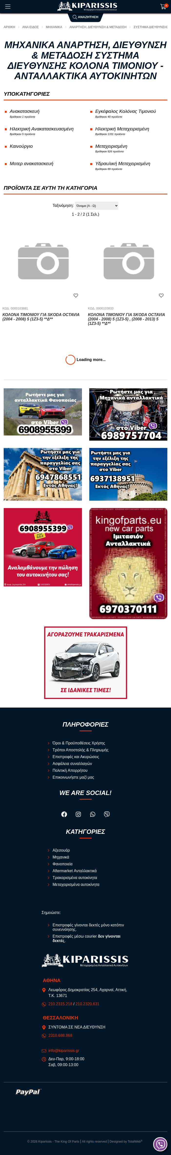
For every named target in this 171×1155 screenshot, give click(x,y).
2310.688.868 (60, 1035)
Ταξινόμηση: (63, 205)
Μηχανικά (54, 27)
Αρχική (9, 27)
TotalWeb (135, 1141)
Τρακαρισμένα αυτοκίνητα (75, 878)
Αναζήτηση (85, 17)
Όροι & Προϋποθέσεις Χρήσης (79, 743)
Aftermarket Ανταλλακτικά (75, 871)
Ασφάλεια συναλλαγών (72, 764)
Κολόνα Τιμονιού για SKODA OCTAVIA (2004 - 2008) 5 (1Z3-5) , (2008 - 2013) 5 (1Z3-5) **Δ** (126, 319)
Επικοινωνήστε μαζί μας (73, 777)
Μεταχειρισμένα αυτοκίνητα (76, 884)
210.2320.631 (88, 1004)
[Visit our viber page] (106, 815)
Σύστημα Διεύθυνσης (151, 27)
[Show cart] (163, 6)
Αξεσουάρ (61, 850)
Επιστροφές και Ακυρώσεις (76, 757)
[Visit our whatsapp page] (93, 815)
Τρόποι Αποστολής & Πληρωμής (81, 750)
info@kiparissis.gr (64, 1051)
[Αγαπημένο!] (76, 295)
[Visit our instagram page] (79, 815)
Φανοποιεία (63, 864)
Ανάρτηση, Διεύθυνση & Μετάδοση (98, 27)
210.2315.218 (60, 1004)
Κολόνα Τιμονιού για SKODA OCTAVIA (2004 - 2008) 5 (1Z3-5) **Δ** (41, 317)
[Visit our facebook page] (65, 815)
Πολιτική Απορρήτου (70, 770)
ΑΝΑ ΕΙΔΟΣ (30, 27)
